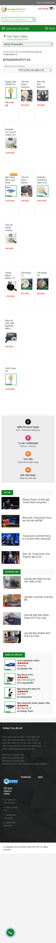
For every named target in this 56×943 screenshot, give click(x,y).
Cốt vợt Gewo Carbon (9, 227)
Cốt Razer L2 (26, 274)
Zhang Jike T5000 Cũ (10, 83)
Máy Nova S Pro (18, 674)
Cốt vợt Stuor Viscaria (25, 84)
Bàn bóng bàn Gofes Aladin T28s (27, 703)
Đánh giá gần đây (14, 655)
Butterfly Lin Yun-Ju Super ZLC (10, 132)
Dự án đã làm (11, 572)
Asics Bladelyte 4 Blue (21, 660)
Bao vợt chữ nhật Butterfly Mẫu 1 (9, 324)
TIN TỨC (7, 493)
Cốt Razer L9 (42, 274)
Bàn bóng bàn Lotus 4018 (10, 180)
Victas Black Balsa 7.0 (10, 275)
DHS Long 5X (10, 369)
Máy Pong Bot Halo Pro (22, 688)
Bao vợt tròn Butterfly (41, 84)
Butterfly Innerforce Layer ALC (42, 180)
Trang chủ (7, 52)
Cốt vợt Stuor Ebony (24, 180)
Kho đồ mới (16, 52)
